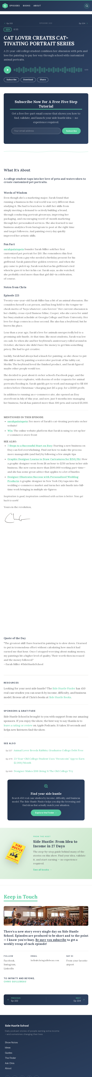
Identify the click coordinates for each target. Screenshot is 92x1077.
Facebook (9, 960)
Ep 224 (83, 23)
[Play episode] (7, 70)
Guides (8, 1052)
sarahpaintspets (14, 249)
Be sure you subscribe (50, 940)
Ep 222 (8, 23)
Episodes (15, 5)
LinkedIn (9, 968)
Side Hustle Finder (64, 688)
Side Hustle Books (60, 697)
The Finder (10, 1058)
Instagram (9, 964)
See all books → (42, 869)
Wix (10, 430)
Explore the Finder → (46, 812)
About (37, 5)
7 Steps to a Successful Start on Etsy (29, 445)
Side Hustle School (17, 1025)
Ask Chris (9, 1063)
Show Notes (11, 1042)
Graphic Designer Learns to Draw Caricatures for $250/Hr (44, 459)
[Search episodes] (87, 6)
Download (28, 79)
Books (26, 5)
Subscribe (11, 79)
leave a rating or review (18, 725)
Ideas (8, 1047)
